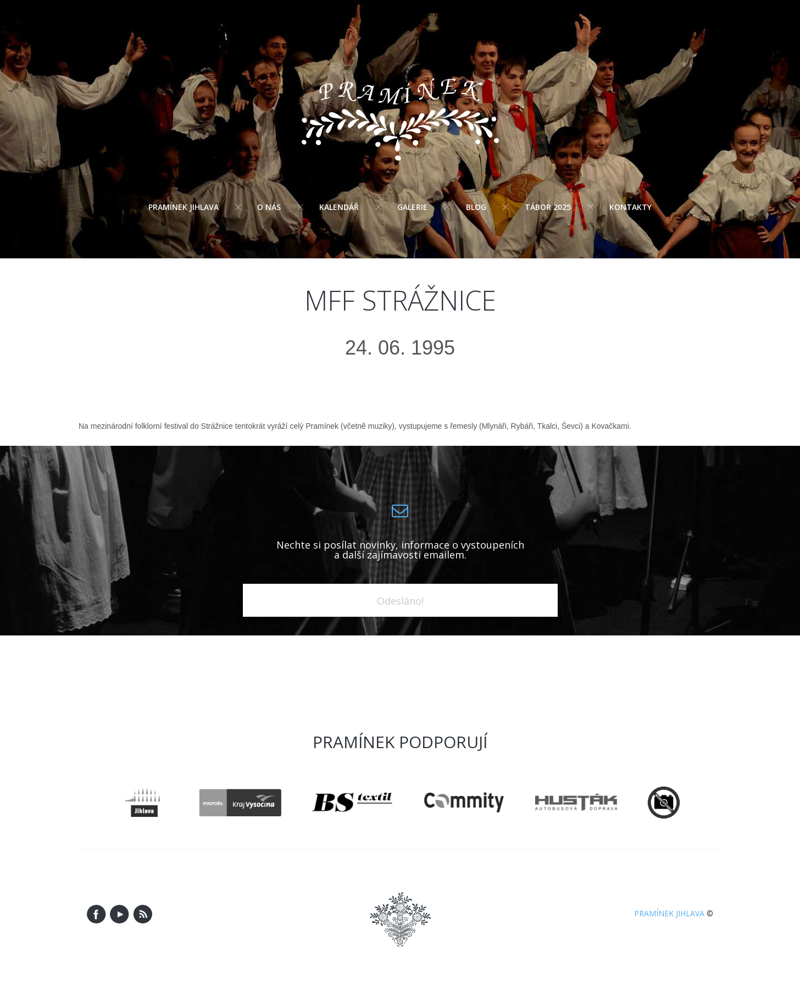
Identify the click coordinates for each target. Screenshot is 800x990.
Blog (476, 207)
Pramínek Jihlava (183, 207)
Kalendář (339, 207)
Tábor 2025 (548, 207)
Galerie (412, 207)
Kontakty (630, 207)
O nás (269, 207)
